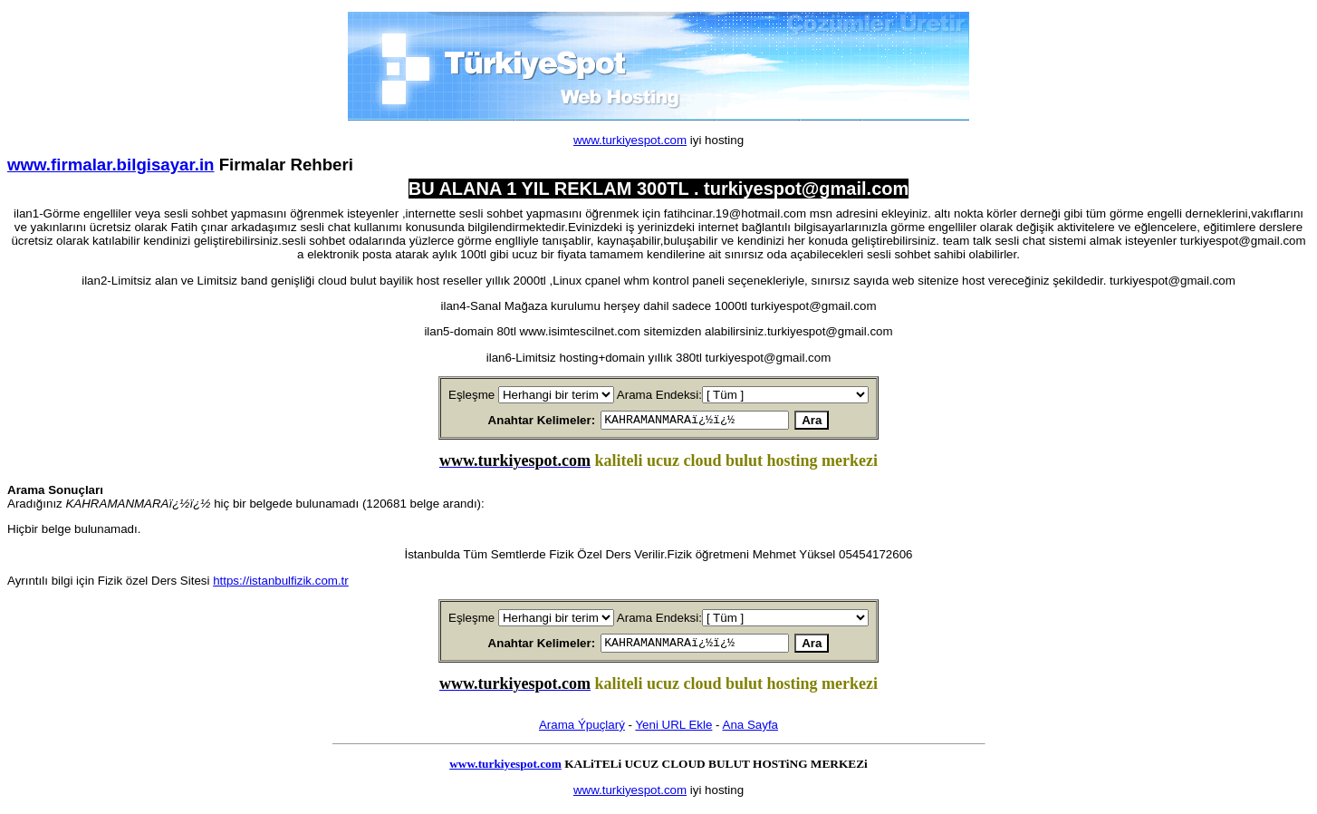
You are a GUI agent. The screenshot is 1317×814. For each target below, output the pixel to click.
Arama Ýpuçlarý (582, 730)
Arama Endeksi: (659, 395)
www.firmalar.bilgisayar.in (110, 164)
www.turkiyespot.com (630, 140)
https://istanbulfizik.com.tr (281, 583)
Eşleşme (471, 395)
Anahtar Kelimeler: (520, 421)
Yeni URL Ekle (673, 730)
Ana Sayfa (751, 730)
